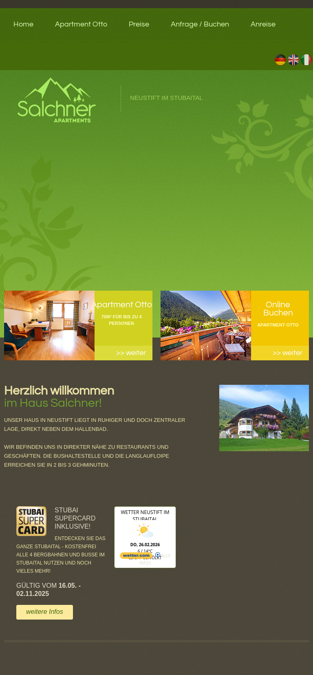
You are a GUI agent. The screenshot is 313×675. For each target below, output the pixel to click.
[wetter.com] (136, 557)
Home (23, 24)
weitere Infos (44, 611)
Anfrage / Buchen (200, 24)
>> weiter (131, 353)
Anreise (263, 24)
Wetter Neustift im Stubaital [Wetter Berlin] (145, 516)
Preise (139, 24)
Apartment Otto (81, 24)
